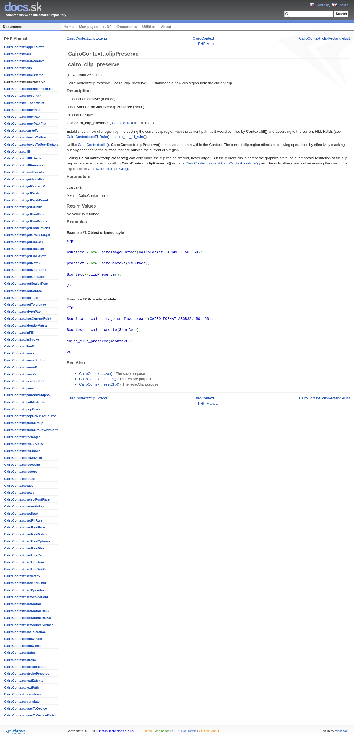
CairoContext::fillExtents (22, 158)
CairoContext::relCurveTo (23, 444)
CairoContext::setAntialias (24, 506)
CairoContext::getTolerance (25, 304)
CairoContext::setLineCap (23, 555)
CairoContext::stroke (20, 659)
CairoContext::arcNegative (24, 60)
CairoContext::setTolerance (25, 632)
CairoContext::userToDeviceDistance (32, 715)
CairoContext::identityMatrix (25, 325)
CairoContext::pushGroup (23, 423)
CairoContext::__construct (24, 102)
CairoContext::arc (17, 54)
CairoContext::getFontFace (24, 214)
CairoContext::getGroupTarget (27, 235)
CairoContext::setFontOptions (27, 541)
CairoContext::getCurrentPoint (27, 186)
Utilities (148, 27)
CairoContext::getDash (21, 193)
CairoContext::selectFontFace (27, 499)
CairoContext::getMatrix (22, 263)
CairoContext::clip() (93, 144)
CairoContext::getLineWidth (25, 256)
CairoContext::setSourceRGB (26, 611)
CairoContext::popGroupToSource (30, 416)
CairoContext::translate (22, 701)
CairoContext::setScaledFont (26, 597)
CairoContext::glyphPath (23, 311)
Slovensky (320, 5)
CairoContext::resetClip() (108, 168)
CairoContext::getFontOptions (27, 228)
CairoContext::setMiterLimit (25, 583)
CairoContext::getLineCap (24, 242)
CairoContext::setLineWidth (25, 569)
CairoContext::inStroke (21, 339)
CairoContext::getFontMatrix (25, 221)
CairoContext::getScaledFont (26, 283)
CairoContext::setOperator (24, 590)
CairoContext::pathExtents (24, 402)
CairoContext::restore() (239, 163)
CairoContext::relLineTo (22, 450)
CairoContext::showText (22, 645)
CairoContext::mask (19, 353)
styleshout (341, 730)
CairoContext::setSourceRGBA (27, 617)
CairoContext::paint (19, 388)
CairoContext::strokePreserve (26, 673)
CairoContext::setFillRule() (88, 136)
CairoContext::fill (17, 151)
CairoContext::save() (202, 163)
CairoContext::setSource (23, 604)
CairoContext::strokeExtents (25, 666)
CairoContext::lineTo (19, 346)
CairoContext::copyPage (22, 109)
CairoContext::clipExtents (23, 75)
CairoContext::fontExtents (24, 172)
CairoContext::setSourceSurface (28, 625)
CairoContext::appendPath (24, 47)
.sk (22, 7)
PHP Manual (208, 43)
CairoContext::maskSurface (25, 360)
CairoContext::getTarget (22, 297)
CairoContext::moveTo (21, 367)
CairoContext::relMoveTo (23, 457)
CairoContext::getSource (23, 290)
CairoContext (203, 38)
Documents (12, 27)
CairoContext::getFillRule (23, 207)
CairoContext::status (20, 652)
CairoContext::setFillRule (23, 520)
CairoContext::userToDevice (25, 708)
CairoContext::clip (18, 68)
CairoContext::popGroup (23, 409)
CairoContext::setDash (21, 513)
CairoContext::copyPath (22, 116)
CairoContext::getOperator (24, 276)
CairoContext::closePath (22, 95)
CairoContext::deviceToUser (25, 137)
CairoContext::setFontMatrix (25, 534)
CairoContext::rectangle (22, 437)
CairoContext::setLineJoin (24, 562)
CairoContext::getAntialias (24, 179)
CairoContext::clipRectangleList (28, 88)
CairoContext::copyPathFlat (25, 123)
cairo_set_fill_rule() (130, 136)
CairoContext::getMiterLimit (25, 269)
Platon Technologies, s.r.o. (116, 730)
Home (69, 27)
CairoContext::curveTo (21, 130)
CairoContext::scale (19, 492)
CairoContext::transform (22, 694)
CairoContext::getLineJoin (24, 248)
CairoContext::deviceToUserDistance (32, 144)
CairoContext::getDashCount (26, 200)
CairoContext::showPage (23, 638)
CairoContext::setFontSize (24, 548)
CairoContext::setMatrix (22, 576)
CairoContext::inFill (19, 332)
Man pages (88, 27)
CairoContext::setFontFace (24, 527)
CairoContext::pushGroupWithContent (33, 429)
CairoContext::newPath (21, 374)
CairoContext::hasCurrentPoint (27, 318)
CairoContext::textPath (21, 687)
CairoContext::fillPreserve (23, 165)
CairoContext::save (18, 485)
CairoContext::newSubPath (24, 381)
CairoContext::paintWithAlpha (27, 395)
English (340, 5)
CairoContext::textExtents (23, 680)
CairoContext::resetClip (22, 464)
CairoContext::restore (20, 471)
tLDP (107, 27)
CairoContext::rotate (19, 478)
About (166, 27)
